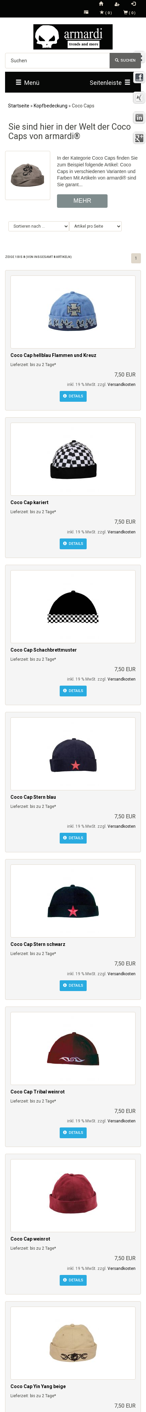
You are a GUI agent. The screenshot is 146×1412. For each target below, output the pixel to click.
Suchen (125, 60)
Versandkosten (122, 384)
